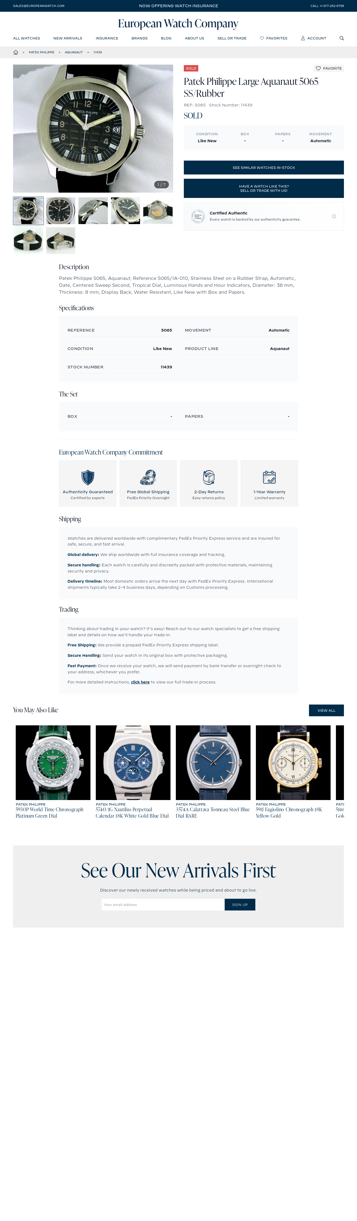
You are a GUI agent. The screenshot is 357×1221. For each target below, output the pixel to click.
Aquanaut (74, 53)
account (313, 39)
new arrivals (67, 38)
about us (194, 38)
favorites (273, 39)
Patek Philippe (41, 53)
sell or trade (232, 38)
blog (166, 38)
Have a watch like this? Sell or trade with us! (264, 189)
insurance (107, 38)
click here (140, 687)
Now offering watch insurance (178, 6)
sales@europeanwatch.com (38, 5)
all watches (26, 38)
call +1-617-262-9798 (327, 5)
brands (140, 38)
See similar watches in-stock (264, 168)
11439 (97, 53)
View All (326, 716)
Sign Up (240, 910)
